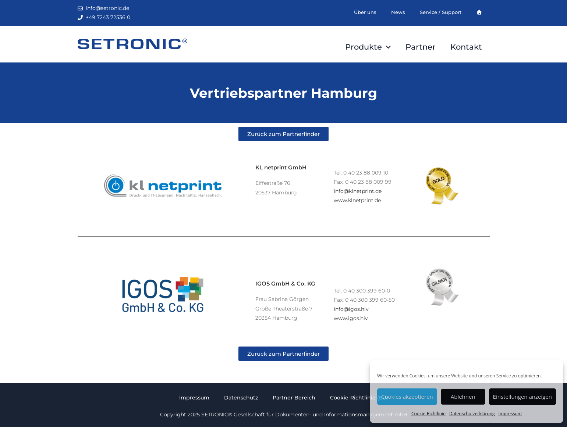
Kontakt (466, 46)
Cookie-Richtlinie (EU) (359, 397)
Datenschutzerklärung (472, 413)
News (398, 12)
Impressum (510, 413)
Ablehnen (463, 396)
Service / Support (440, 12)
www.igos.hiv (351, 318)
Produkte (368, 47)
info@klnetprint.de (358, 191)
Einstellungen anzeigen (522, 396)
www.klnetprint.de (357, 200)
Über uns (365, 12)
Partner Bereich (294, 397)
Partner (420, 46)
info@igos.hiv (351, 309)
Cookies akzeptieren (407, 396)
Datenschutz (241, 397)
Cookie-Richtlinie (428, 413)
